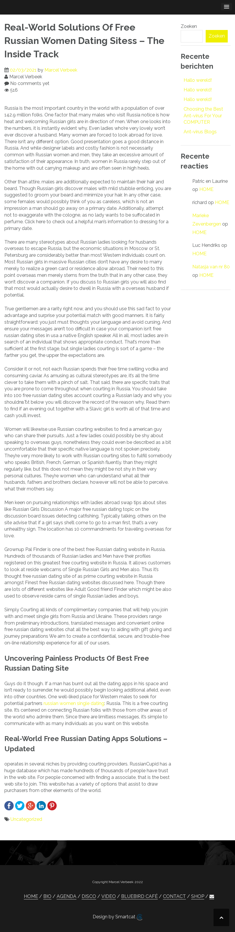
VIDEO (108, 896)
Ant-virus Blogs (200, 131)
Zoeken (189, 26)
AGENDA (66, 896)
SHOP (197, 896)
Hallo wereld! (198, 80)
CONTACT (174, 896)
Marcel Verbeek (60, 70)
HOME (206, 189)
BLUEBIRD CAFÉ (139, 896)
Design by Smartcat (117, 917)
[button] (211, 896)
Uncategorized (26, 819)
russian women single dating (74, 703)
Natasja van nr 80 (211, 267)
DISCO (89, 896)
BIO (47, 896)
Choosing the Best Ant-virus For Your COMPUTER (203, 115)
